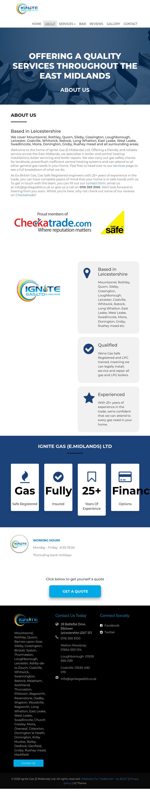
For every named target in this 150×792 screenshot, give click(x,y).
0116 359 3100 (70, 638)
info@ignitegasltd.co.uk (78, 679)
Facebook (109, 625)
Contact (130, 24)
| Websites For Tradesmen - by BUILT (104, 779)
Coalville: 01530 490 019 (75, 670)
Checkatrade (25, 195)
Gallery (113, 24)
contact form (96, 183)
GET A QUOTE (75, 591)
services (119, 165)
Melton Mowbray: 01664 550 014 (74, 647)
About (50, 24)
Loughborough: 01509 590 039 (77, 659)
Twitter (107, 632)
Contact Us (28, 763)
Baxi (82, 24)
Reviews (96, 24)
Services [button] (67, 24)
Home (36, 24)
